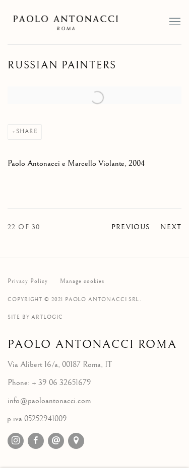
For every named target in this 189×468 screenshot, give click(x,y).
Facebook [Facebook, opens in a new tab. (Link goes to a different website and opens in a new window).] (36, 441)
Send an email (56, 441)
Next (170, 227)
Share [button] (26, 131)
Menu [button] (173, 22)
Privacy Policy (28, 281)
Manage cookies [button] (82, 281)
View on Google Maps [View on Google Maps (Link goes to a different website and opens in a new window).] (76, 441)
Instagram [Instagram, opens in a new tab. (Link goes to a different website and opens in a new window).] (16, 441)
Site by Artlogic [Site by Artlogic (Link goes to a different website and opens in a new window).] (35, 317)
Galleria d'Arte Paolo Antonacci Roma (68, 22)
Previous (130, 227)
